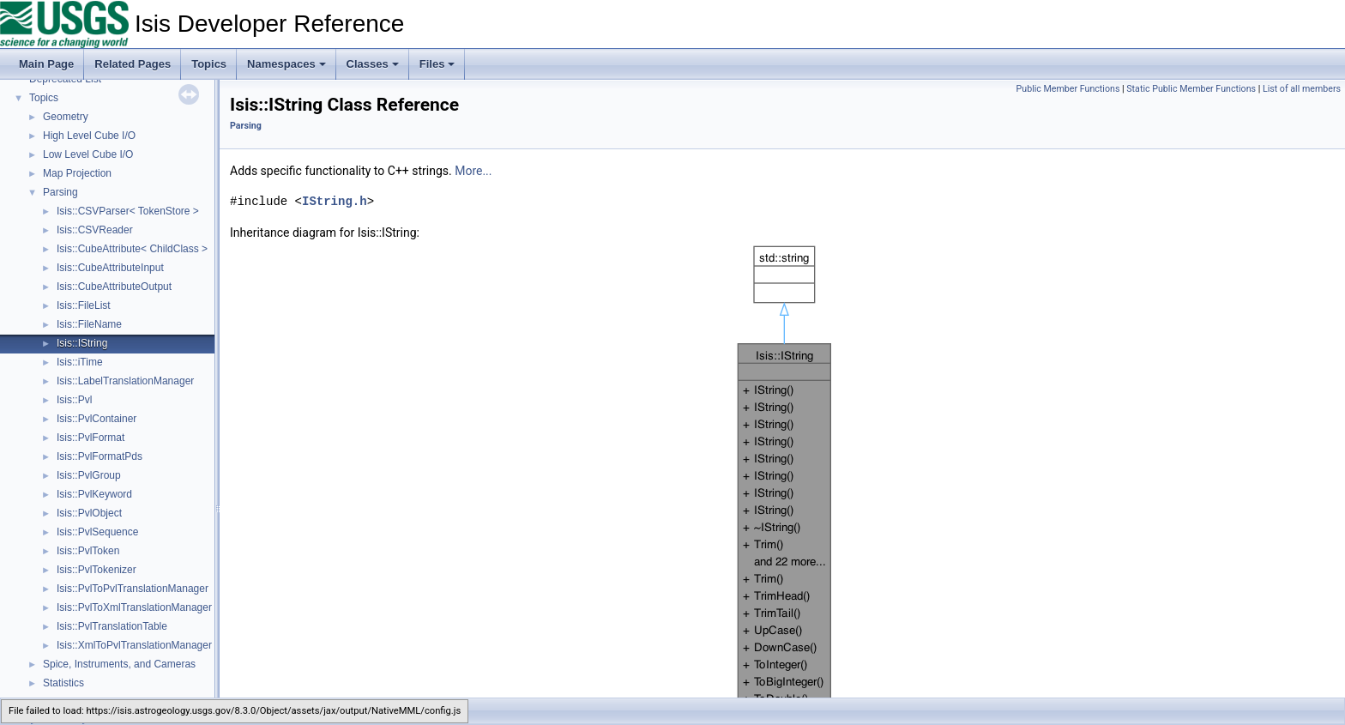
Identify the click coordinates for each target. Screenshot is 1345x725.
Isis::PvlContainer (96, 419)
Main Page (46, 63)
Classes (373, 63)
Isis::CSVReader (95, 230)
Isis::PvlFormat (90, 438)
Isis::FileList (84, 305)
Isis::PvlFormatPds (99, 456)
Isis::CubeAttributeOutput (114, 287)
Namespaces (286, 63)
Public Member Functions (1068, 88)
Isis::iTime (80, 362)
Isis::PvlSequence (97, 532)
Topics (208, 63)
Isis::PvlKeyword (94, 494)
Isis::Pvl (74, 400)
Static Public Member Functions (1191, 88)
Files (437, 63)
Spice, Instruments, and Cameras (119, 664)
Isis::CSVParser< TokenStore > (128, 211)
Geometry (65, 117)
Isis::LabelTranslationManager (125, 381)
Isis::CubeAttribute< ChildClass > (132, 249)
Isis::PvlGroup (89, 475)
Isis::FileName (89, 324)
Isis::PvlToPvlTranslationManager (132, 589)
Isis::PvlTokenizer (96, 570)
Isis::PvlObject (89, 513)
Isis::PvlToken (88, 551)
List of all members (1302, 88)
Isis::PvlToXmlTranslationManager (134, 607)
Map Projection (77, 173)
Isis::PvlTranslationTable (112, 626)
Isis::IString (82, 343)
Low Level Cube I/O (88, 154)
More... (473, 171)
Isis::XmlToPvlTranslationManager (134, 645)
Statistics (63, 683)
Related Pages (132, 63)
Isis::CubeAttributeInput (110, 268)
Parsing (60, 192)
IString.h (334, 201)
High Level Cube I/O (89, 136)
